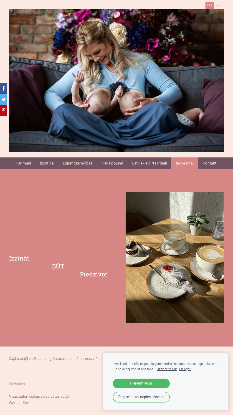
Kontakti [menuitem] (210, 163)
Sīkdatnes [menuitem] (17, 384)
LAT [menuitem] (209, 5)
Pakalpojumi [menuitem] (112, 163)
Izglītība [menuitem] (47, 163)
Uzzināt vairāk (167, 369)
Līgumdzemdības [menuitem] (78, 163)
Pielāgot (185, 369)
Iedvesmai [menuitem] (185, 163)
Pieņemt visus (141, 383)
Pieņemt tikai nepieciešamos (141, 397)
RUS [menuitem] (219, 5)
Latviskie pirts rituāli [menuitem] (149, 163)
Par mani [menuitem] (23, 163)
